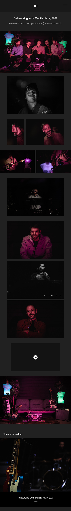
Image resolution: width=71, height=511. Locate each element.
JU (36, 6)
